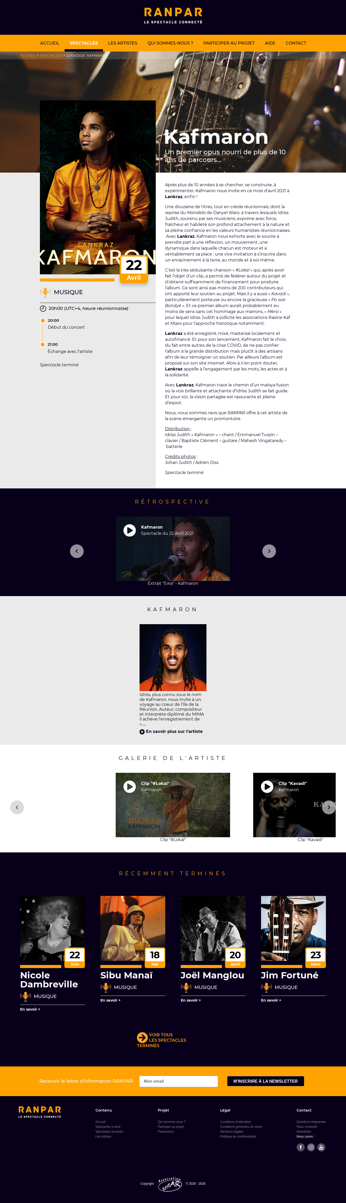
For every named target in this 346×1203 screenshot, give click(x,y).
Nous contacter (307, 1127)
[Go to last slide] (17, 807)
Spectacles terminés (109, 1131)
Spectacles (84, 43)
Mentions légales (231, 1131)
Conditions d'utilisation (235, 1122)
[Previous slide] (77, 551)
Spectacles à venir (108, 1127)
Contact (296, 43)
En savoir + (30, 1009)
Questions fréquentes (311, 1122)
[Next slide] (269, 551)
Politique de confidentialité (238, 1136)
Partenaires (166, 1131)
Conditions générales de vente (241, 1127)
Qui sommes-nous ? (170, 43)
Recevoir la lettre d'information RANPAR (128, 1081)
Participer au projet (229, 43)
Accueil (49, 43)
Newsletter (304, 1131)
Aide (270, 43)
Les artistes (122, 43)
